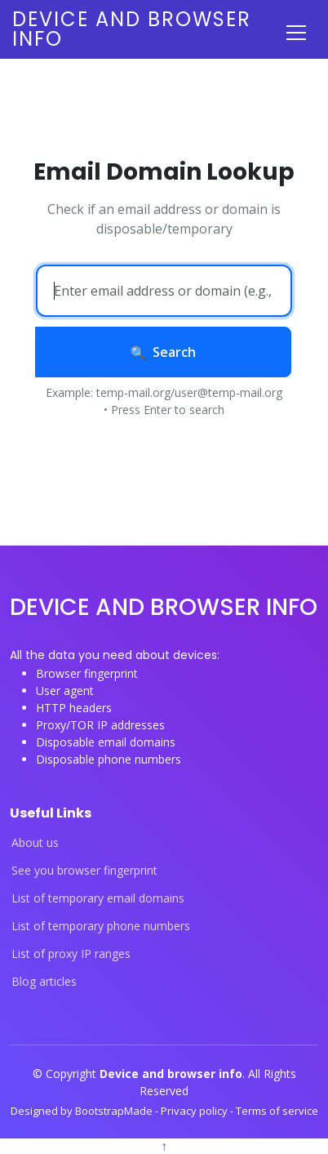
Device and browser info (131, 29)
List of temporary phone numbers (100, 926)
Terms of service (277, 1110)
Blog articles (44, 981)
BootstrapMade (115, 1110)
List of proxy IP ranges (71, 954)
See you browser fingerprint (84, 870)
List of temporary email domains (97, 898)
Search (164, 352)
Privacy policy (195, 1110)
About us (35, 843)
